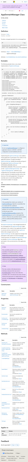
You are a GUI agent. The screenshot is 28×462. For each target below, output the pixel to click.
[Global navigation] (1, 2)
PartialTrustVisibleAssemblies (9, 213)
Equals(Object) (4, 369)
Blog (17, 456)
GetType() (3, 389)
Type (17, 389)
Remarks (4, 23)
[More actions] (26, 11)
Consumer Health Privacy (11, 458)
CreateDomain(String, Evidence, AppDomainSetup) (6, 349)
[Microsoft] (14, 2)
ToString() (4, 421)
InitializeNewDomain (16, 261)
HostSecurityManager (12, 239)
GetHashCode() (5, 376)
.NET (6, 10)
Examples (4, 22)
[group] (14, 46)
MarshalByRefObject (16, 51)
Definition (4, 20)
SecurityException (6, 272)
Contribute (23, 456)
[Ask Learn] (19, 11)
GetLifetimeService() (6, 381)
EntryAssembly (5, 314)
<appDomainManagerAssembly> (12, 168)
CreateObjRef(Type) (5, 358)
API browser (11, 10)
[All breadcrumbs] (2, 11)
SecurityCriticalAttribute (21, 57)
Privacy (2, 458)
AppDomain (22, 230)
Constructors (4, 25)
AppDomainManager (14, 66)
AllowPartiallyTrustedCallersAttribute (11, 207)
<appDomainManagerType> (7, 170)
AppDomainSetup (6, 215)
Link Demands (12, 278)
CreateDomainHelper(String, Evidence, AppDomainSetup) (6, 355)
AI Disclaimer (3, 456)
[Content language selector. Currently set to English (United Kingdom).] (7, 450)
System (7, 34)
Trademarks (3, 460)
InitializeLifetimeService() (6, 394)
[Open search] (22, 2)
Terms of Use (21, 458)
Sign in (25, 1)
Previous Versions (11, 456)
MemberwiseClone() (6, 407)
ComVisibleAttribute (10, 57)
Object (8, 51)
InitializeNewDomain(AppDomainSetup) (6, 404)
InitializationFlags (5, 328)
